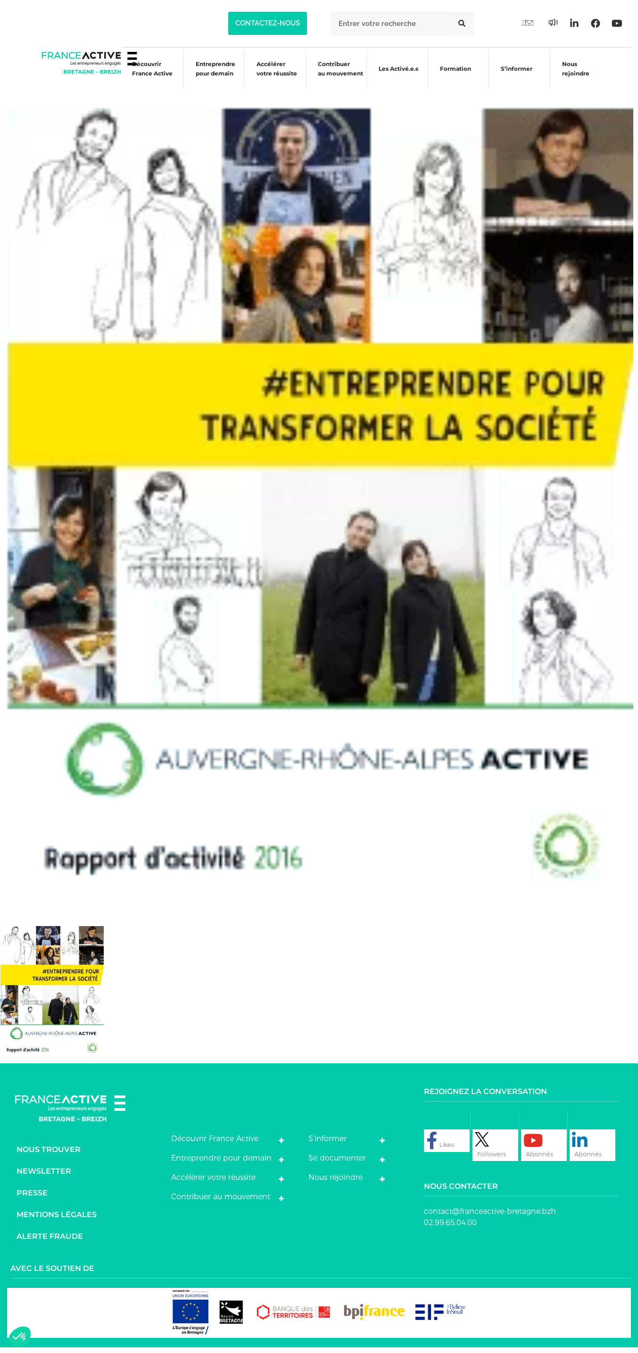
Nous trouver (49, 1155)
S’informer (515, 78)
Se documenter (337, 1163)
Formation (453, 78)
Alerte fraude (50, 1241)
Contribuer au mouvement (335, 76)
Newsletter (44, 1176)
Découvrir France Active (143, 76)
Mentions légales (57, 1220)
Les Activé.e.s (399, 76)
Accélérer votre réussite (271, 76)
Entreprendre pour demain (207, 76)
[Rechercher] (462, 23)
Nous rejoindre (576, 76)
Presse (32, 1198)
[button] (267, 23)
